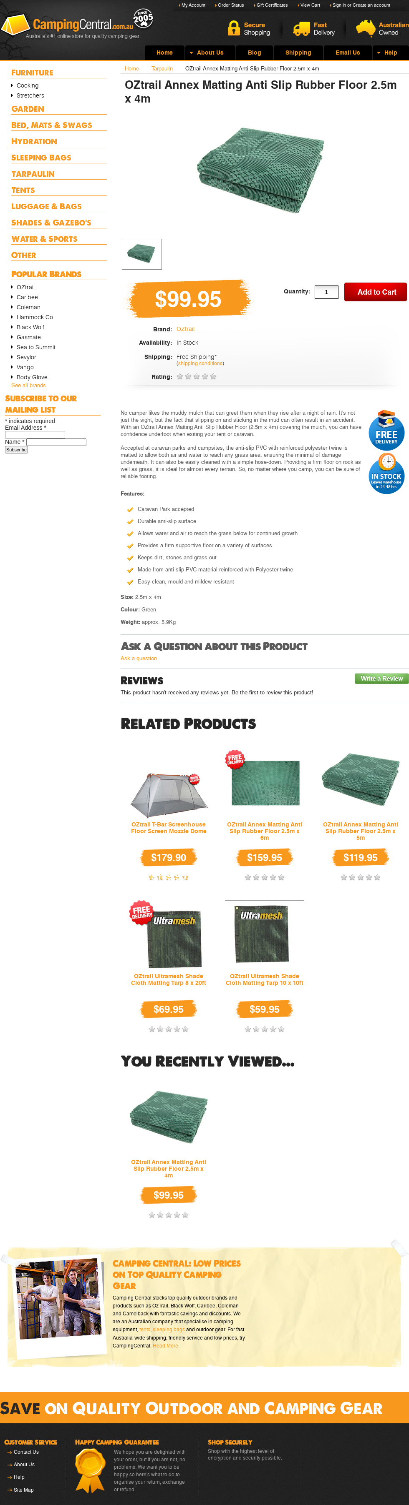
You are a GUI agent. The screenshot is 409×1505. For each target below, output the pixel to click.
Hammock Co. (36, 317)
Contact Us (26, 1452)
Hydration (34, 141)
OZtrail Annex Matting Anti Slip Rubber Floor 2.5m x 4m (168, 1169)
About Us (24, 1464)
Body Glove (32, 377)
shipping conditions (200, 363)
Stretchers (30, 95)
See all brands (28, 385)
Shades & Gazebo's (51, 222)
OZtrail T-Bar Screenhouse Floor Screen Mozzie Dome (169, 827)
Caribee (27, 297)
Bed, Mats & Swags (51, 124)
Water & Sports (44, 238)
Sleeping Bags (41, 157)
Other (23, 254)
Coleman (28, 307)
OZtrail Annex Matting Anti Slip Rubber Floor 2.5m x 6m (264, 831)
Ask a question (139, 658)
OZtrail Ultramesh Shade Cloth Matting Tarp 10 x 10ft (264, 979)
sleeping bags (169, 1329)
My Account (193, 5)
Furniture (32, 72)
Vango (25, 367)
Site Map (24, 1490)
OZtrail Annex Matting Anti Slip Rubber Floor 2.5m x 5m (360, 831)
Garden (27, 108)
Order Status (231, 5)
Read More (165, 1346)
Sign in (339, 5)
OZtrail (26, 287)
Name (15, 441)
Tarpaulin (33, 173)
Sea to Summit (36, 347)
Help (19, 1477)
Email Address (25, 427)
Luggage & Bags (46, 206)
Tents (23, 189)
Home (132, 68)
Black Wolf (30, 327)
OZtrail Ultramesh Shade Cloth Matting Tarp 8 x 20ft (168, 979)
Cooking (28, 85)
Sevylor (26, 357)
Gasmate (29, 337)
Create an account (371, 5)
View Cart (310, 5)
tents (144, 1329)
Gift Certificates (272, 5)
